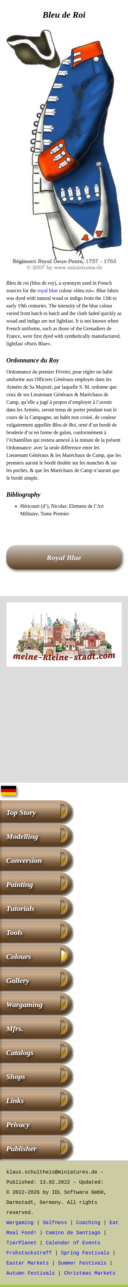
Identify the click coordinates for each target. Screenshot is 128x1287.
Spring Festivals (85, 1253)
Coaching (88, 1223)
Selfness (55, 1223)
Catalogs (20, 1052)
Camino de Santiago (73, 1233)
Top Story (21, 812)
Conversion (24, 860)
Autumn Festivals (30, 1273)
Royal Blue (63, 557)
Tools (14, 932)
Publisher (21, 1148)
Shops (15, 1076)
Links (15, 1100)
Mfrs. (14, 1028)
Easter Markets (27, 1263)
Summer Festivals (82, 1263)
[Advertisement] (64, 726)
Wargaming (24, 1004)
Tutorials (20, 908)
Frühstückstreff (29, 1253)
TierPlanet (21, 1243)
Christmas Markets (89, 1273)
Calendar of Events (73, 1243)
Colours (18, 956)
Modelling (22, 836)
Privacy (18, 1124)
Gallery (17, 980)
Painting (19, 884)
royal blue (47, 290)
